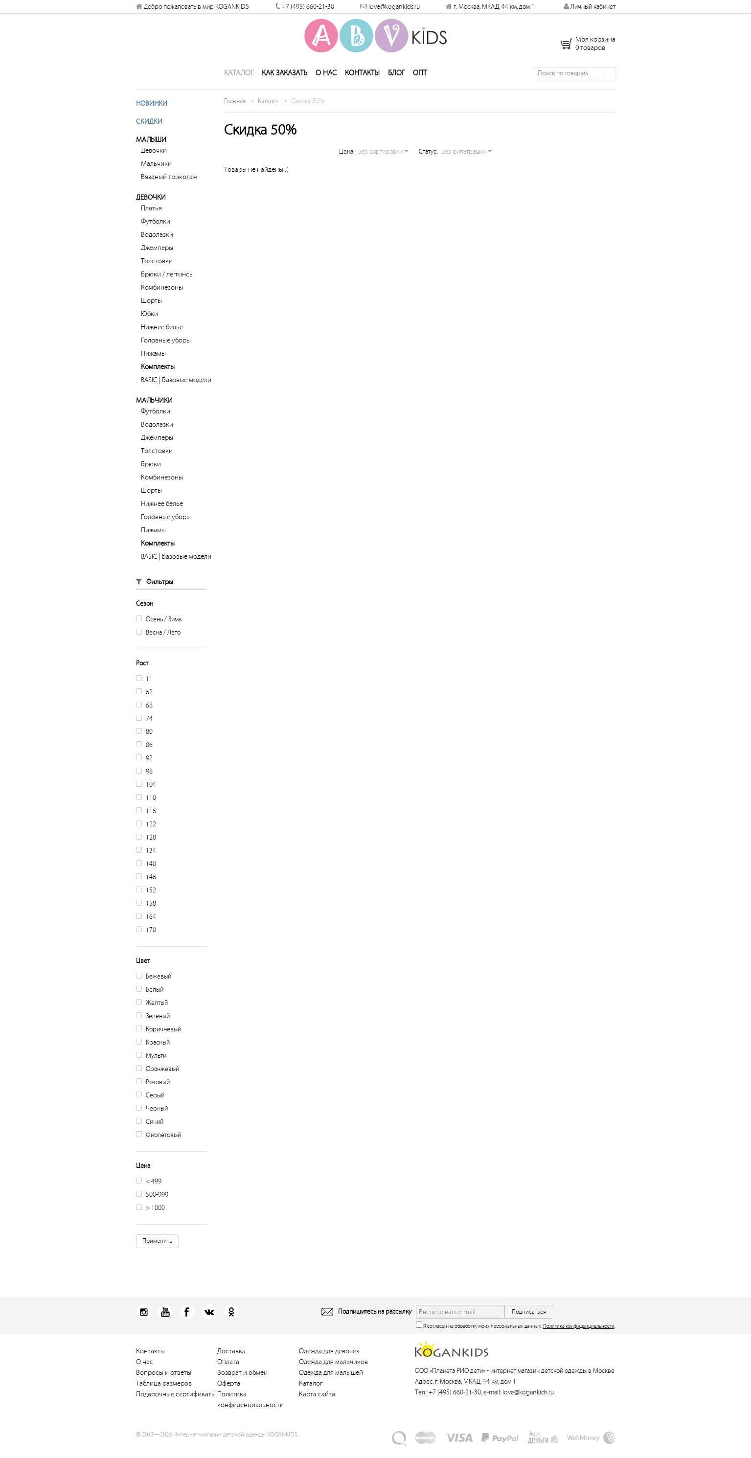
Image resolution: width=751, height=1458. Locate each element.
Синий (149, 1133)
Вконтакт (202, 1323)
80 (144, 743)
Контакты (362, 84)
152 (146, 901)
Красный (153, 1053)
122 (146, 835)
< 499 (148, 1192)
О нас (326, 84)
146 (146, 888)
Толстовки (157, 272)
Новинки (151, 115)
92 (144, 769)
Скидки (149, 133)
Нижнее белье (162, 338)
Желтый (152, 1014)
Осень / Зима (159, 630)
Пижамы (153, 365)
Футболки (155, 232)
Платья (151, 219)
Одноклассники (221, 1323)
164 (146, 928)
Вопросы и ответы (163, 1384)
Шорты (151, 312)
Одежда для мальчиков (333, 1373)
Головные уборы (166, 351)
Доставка (231, 1362)
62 (144, 703)
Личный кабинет (589, 6)
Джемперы (157, 259)
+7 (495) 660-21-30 (308, 6)
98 (144, 782)
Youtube (163, 1323)
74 (144, 730)
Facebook (182, 1323)
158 (146, 915)
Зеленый (153, 1027)
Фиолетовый (158, 1146)
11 (144, 690)
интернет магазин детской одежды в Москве (552, 1382)
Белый (149, 1001)
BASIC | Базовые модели (176, 391)
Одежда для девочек (329, 1362)
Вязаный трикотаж (169, 188)
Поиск (609, 84)
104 (146, 796)
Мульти (151, 1067)
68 (144, 716)
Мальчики (156, 175)
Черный (152, 1120)
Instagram (143, 1323)
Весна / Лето (158, 643)
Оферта (228, 1394)
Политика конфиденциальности (578, 1337)
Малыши (151, 151)
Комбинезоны (162, 299)
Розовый (153, 1093)
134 (146, 862)
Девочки (154, 162)
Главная (235, 112)
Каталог (238, 84)
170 (146, 941)
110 (146, 809)
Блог (396, 84)
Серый (150, 1106)
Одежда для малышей (331, 1384)
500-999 (152, 1206)
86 (144, 756)
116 (146, 822)
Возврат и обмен (242, 1384)
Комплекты (158, 378)
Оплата (228, 1373)
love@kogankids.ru (394, 6)
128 (146, 848)
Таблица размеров (164, 1394)
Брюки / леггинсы (167, 285)
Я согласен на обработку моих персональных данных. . (515, 1336)
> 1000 (150, 1219)
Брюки (151, 475)
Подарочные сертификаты (176, 1405)
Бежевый (153, 987)
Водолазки (157, 246)
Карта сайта (317, 1405)
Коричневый (158, 1040)
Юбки (149, 325)
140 (146, 875)
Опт (420, 84)
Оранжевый (157, 1080)
